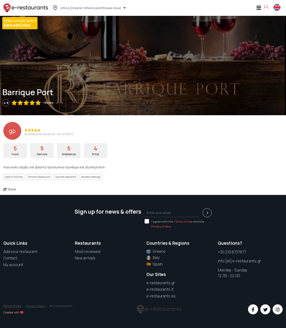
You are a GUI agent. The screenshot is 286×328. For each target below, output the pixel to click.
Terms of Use (183, 221)
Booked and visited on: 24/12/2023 (49, 134)
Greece (156, 251)
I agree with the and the (174, 223)
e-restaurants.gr (160, 282)
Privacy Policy (161, 226)
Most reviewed (87, 251)
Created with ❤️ (13, 312)
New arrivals (85, 258)
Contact (10, 258)
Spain (154, 264)
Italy (153, 257)
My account (13, 264)
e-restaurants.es (161, 296)
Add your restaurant (20, 251)
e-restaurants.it (160, 289)
